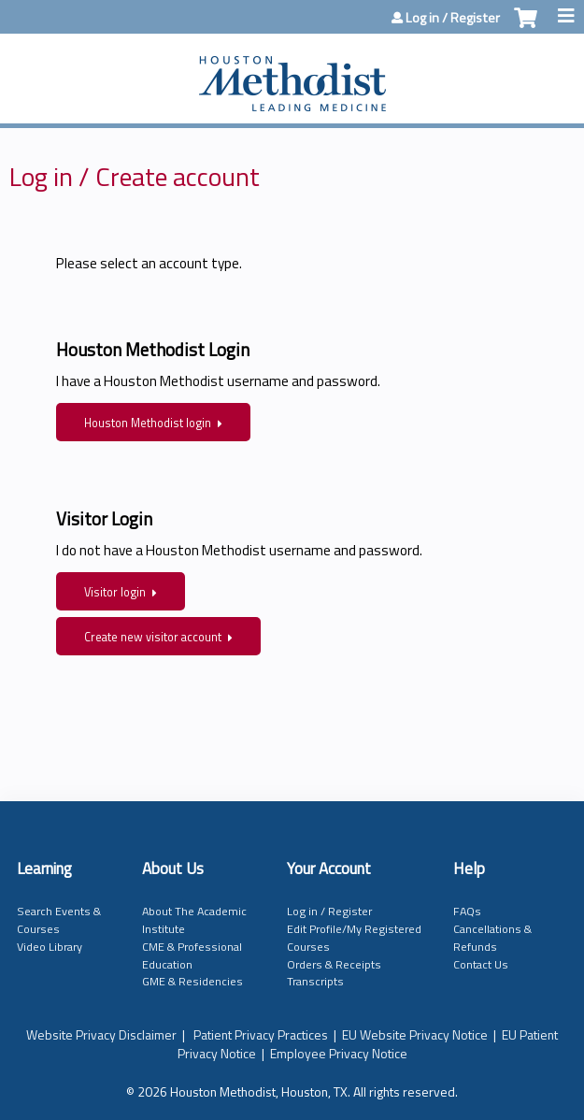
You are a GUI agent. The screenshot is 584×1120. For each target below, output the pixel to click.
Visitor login (115, 592)
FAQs (467, 911)
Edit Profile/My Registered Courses (354, 937)
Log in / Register (453, 17)
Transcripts (315, 981)
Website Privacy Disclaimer (101, 1034)
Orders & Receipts (334, 964)
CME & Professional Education (192, 955)
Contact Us (480, 964)
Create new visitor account (152, 637)
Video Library (49, 946)
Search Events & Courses (59, 920)
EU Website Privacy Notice (415, 1034)
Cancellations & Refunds (492, 937)
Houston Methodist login (147, 423)
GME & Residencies (192, 981)
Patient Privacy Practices (260, 1034)
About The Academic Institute (194, 920)
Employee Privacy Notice (338, 1053)
